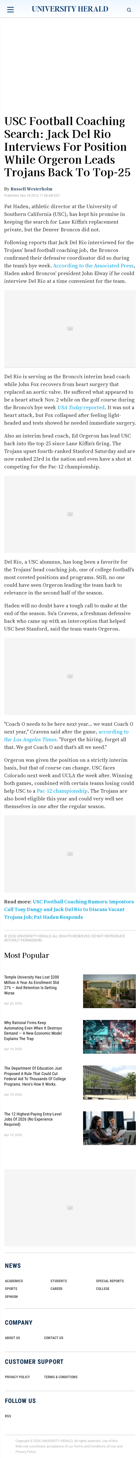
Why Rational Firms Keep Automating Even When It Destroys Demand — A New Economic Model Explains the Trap (33, 1030)
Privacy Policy (26, 1452)
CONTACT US (53, 1338)
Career (56, 1289)
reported (81, 407)
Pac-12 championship (62, 791)
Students (58, 1281)
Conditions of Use (103, 1446)
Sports (11, 1289)
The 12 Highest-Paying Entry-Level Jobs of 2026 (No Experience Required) (33, 1119)
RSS (8, 1416)
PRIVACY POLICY (17, 1377)
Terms (78, 1446)
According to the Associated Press (93, 265)
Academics (14, 1281)
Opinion (11, 1297)
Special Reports (110, 1281)
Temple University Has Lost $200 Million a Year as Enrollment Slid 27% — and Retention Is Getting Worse (31, 985)
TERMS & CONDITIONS (61, 1377)
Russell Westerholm (31, 189)
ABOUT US (12, 1338)
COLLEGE (102, 1289)
